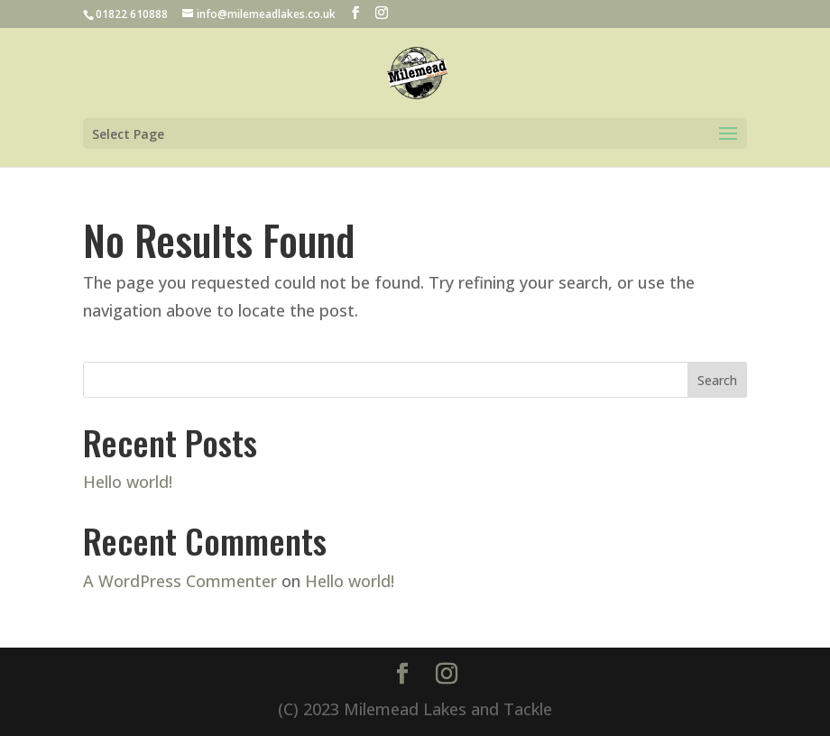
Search (717, 380)
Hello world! (127, 481)
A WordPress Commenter (180, 581)
